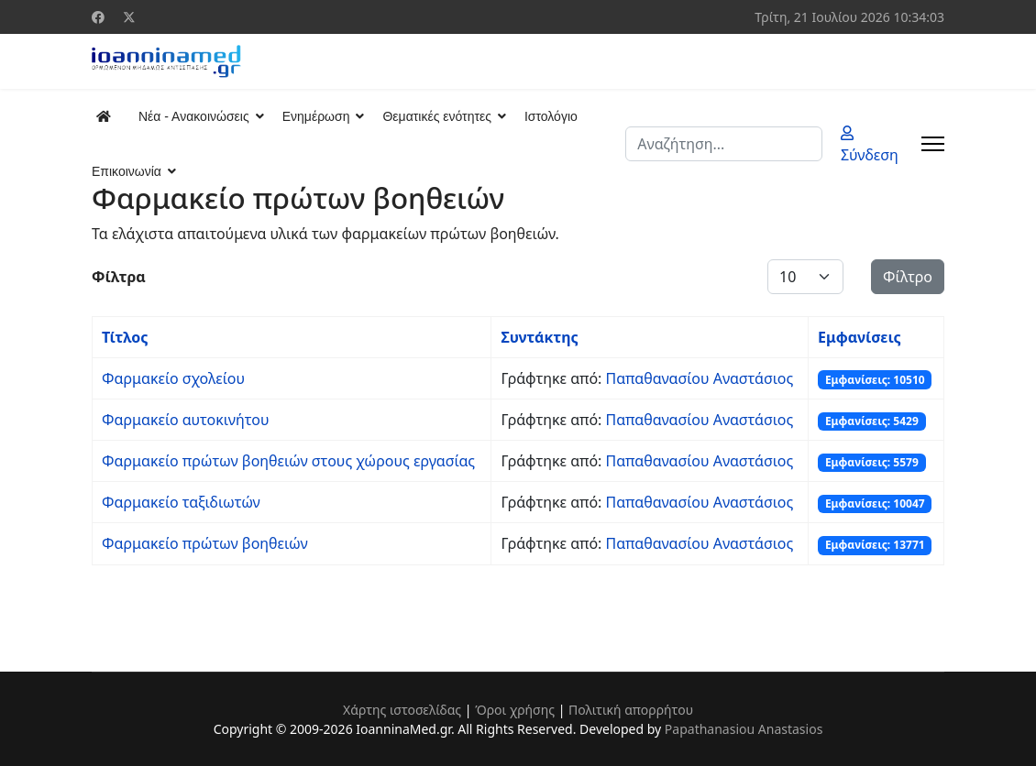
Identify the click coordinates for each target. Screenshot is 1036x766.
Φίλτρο (907, 277)
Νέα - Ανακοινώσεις (193, 116)
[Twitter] (129, 17)
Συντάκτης (539, 337)
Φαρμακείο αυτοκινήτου (185, 420)
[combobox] (723, 143)
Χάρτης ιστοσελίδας (402, 709)
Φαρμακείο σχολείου (173, 378)
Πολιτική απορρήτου (630, 709)
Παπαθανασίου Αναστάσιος (700, 378)
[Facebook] (98, 17)
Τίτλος (125, 337)
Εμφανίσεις (859, 337)
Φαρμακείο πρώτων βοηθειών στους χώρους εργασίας (288, 461)
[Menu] (932, 143)
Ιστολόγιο (551, 116)
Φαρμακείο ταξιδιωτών (181, 502)
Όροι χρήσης (515, 709)
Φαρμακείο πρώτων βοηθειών (205, 543)
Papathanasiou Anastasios (744, 729)
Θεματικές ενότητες (436, 116)
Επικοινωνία (126, 171)
